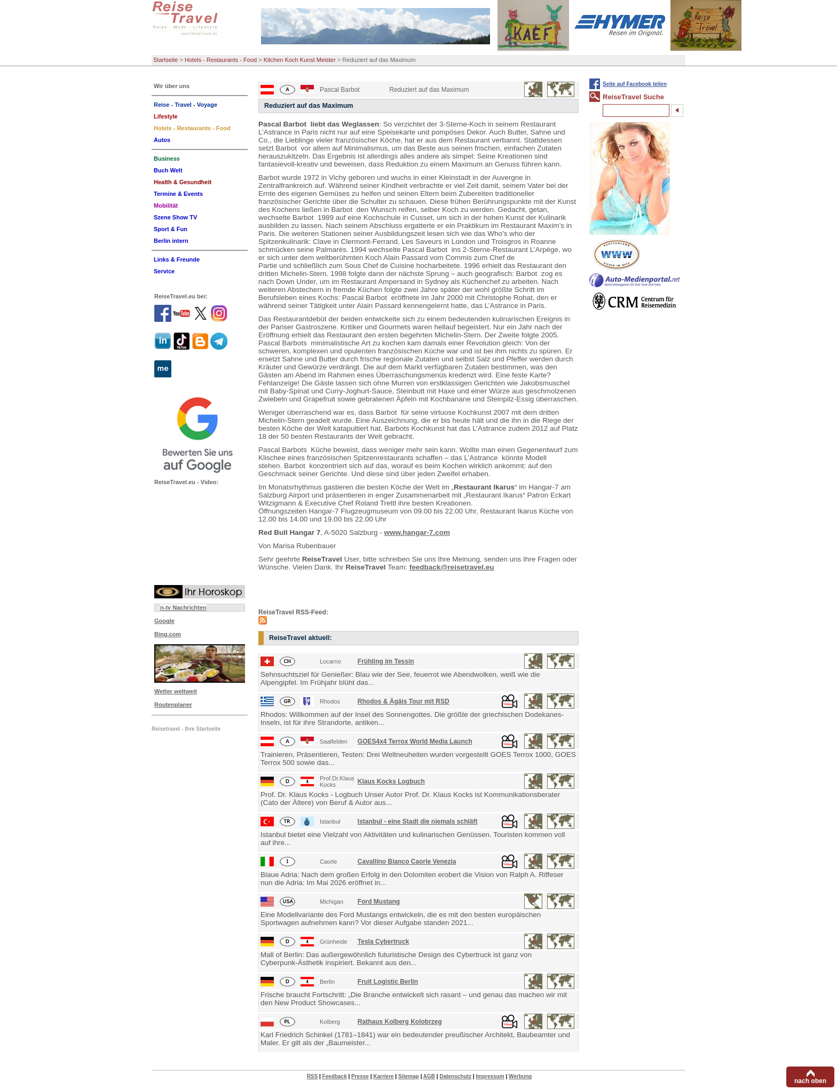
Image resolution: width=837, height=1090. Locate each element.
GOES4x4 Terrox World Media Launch (415, 741)
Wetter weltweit (175, 691)
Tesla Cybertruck (383, 941)
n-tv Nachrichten (183, 607)
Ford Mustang (379, 901)
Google (164, 621)
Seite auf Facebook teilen (635, 84)
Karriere (383, 1076)
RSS (312, 1076)
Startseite (165, 60)
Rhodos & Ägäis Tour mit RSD (403, 701)
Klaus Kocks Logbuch (391, 781)
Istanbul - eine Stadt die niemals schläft (418, 821)
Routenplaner (173, 704)
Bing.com (167, 634)
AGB (429, 1076)
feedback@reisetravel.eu (451, 567)
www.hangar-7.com (417, 532)
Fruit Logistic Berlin (388, 981)
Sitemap (408, 1076)
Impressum (490, 1076)
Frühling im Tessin (386, 661)
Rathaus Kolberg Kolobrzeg (400, 1021)
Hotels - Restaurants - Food (221, 60)
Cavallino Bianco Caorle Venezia (407, 861)
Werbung (520, 1076)
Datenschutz (455, 1076)
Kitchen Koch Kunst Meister (300, 60)
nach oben (810, 1081)
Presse (360, 1076)
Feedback (334, 1076)
